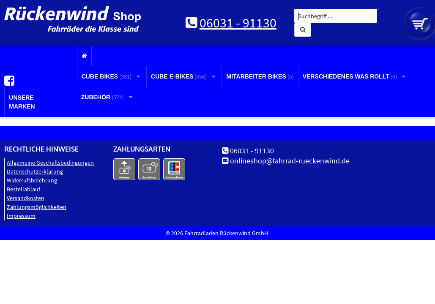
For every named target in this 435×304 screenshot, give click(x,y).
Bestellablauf (23, 189)
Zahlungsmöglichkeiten (36, 206)
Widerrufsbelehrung (32, 180)
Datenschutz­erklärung (35, 171)
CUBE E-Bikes (179, 76)
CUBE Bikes (106, 76)
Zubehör (102, 97)
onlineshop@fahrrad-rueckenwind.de (290, 160)
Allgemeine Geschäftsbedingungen (50, 162)
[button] (302, 30)
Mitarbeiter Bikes (259, 76)
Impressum (21, 215)
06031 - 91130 (238, 22)
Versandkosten (25, 197)
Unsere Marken (22, 101)
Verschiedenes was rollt (350, 76)
